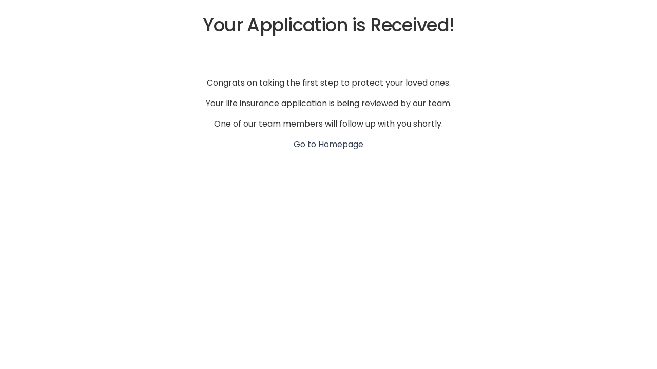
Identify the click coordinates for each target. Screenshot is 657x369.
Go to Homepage (328, 144)
